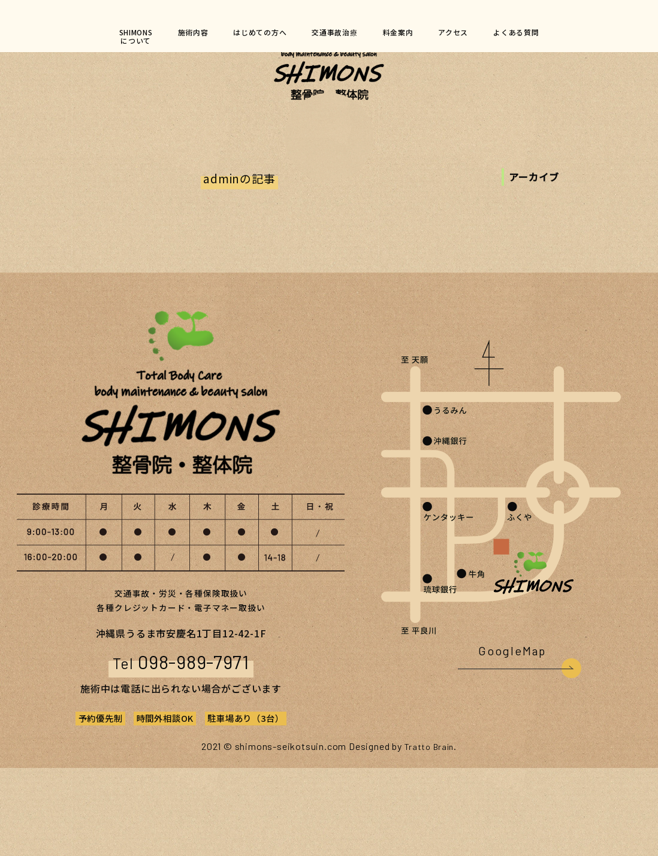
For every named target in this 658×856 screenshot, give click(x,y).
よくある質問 (545, 36)
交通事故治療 (336, 36)
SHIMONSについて (106, 41)
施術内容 (171, 36)
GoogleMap (510, 741)
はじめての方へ (250, 36)
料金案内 (409, 36)
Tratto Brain (429, 834)
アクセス (472, 36)
